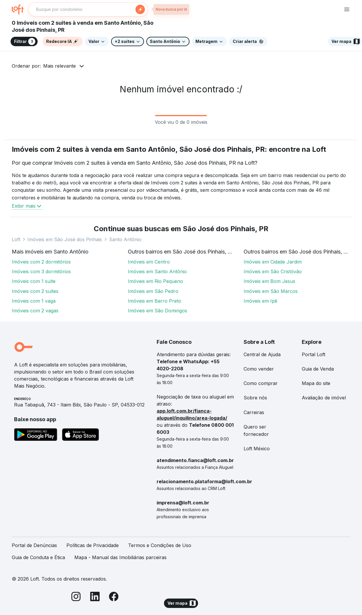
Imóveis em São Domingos (157, 311)
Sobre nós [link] (255, 398)
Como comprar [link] (261, 383)
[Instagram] (76, 597)
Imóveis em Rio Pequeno (155, 281)
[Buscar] (140, 9)
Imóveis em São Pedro (153, 291)
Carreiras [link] (254, 412)
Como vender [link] (259, 369)
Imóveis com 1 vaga (34, 301)
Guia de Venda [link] (318, 369)
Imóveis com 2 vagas (35, 311)
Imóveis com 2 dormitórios (41, 262)
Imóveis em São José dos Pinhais (64, 239)
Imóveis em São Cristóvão (273, 271)
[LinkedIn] (95, 597)
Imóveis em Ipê (260, 301)
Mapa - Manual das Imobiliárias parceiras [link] (120, 557)
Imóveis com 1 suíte (34, 281)
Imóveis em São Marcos (271, 291)
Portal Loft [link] (313, 354)
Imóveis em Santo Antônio (157, 271)
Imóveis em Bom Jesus (269, 281)
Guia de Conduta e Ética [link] (38, 557)
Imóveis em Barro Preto (154, 301)
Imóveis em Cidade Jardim (273, 262)
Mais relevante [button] (59, 66)
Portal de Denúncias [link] (34, 545)
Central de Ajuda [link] (262, 354)
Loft (16, 239)
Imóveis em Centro (149, 262)
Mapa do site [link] (316, 383)
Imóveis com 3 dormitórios (41, 271)
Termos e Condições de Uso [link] (159, 545)
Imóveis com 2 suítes (35, 291)
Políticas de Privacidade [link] (92, 545)
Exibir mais (27, 205)
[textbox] (88, 9)
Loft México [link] (257, 448)
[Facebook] (113, 597)
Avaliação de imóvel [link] (324, 398)
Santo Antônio (125, 239)
